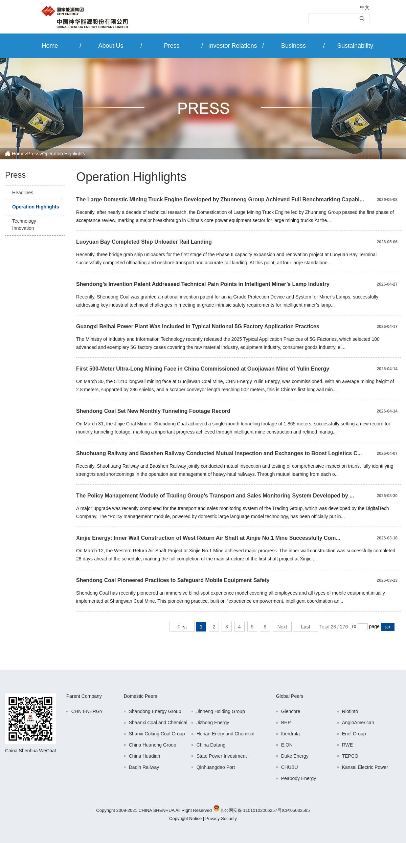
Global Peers (289, 696)
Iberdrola (290, 733)
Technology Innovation (24, 224)
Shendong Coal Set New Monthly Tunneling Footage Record (153, 411)
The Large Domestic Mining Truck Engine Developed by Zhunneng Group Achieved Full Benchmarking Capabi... (220, 199)
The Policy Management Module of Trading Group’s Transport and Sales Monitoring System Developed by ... (215, 495)
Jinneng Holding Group (221, 711)
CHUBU (289, 767)
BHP (286, 722)
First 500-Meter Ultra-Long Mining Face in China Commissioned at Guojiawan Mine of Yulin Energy (202, 369)
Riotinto (350, 711)
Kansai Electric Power (365, 767)
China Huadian (144, 756)
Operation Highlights (35, 206)
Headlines (22, 192)
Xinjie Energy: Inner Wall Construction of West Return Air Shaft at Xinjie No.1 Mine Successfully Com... (208, 538)
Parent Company (84, 696)
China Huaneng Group (152, 745)
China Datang (211, 745)
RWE (347, 745)
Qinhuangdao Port (216, 767)
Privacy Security (221, 818)
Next (282, 626)
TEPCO (350, 756)
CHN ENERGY (87, 711)
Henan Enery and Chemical (225, 733)
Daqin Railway (144, 767)
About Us (110, 45)
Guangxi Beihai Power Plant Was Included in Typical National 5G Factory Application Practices (197, 326)
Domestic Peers (140, 696)
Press (171, 45)
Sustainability (355, 45)
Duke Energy (295, 756)
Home (50, 45)
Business (293, 45)
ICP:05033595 (296, 810)
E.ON (287, 745)
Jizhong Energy (213, 722)
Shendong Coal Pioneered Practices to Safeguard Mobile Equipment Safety (173, 580)
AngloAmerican (358, 722)
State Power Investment (222, 756)
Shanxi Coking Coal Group (157, 733)
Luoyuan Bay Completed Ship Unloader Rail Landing (144, 242)
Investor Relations (232, 45)
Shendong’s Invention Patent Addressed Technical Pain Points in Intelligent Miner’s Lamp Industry (203, 284)
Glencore (290, 711)
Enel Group (354, 733)
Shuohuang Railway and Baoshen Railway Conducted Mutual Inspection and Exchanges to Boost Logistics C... (219, 453)
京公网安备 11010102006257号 (251, 810)
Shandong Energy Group (155, 711)
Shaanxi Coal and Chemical (158, 722)
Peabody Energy (298, 778)
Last (305, 626)
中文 (364, 7)
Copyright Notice (185, 818)
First (182, 626)
